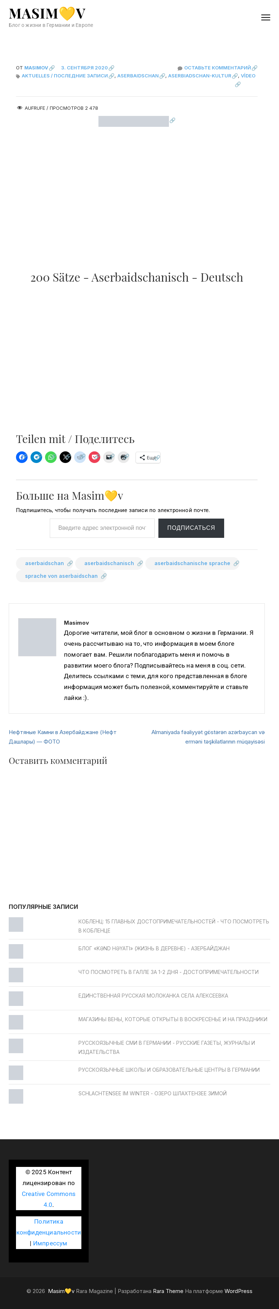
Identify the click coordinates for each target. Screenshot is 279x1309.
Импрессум (50, 1243)
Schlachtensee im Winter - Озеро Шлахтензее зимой (152, 1093)
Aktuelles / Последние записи (65, 75)
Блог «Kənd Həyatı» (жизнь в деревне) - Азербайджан (154, 948)
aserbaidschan (44, 563)
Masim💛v (47, 13)
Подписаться (191, 528)
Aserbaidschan (138, 75)
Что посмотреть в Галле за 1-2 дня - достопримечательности (168, 972)
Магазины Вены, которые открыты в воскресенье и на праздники (172, 1019)
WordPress (238, 1291)
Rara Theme (168, 1291)
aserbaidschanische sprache (192, 563)
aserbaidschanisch (109, 563)
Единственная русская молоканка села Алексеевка (153, 995)
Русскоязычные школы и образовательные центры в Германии (169, 1070)
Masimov (36, 68)
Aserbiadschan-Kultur (199, 75)
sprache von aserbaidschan (61, 576)
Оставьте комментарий (221, 68)
